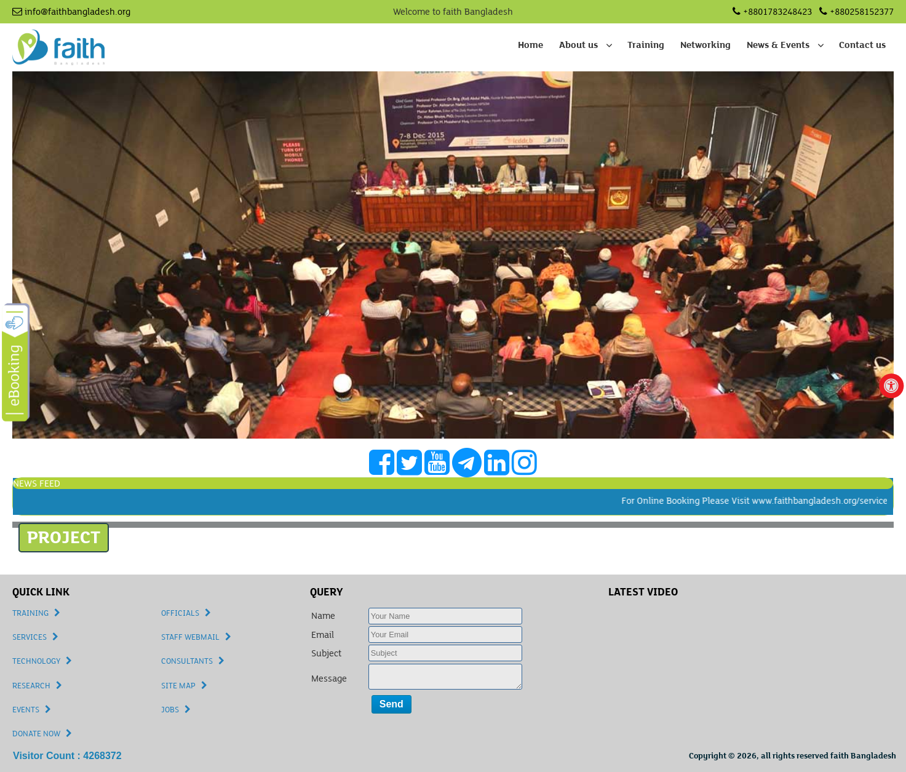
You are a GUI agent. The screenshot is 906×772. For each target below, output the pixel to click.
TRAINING (30, 613)
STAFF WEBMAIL (190, 637)
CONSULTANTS (187, 661)
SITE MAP (178, 686)
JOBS (170, 710)
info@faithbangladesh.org (71, 11)
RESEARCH (31, 686)
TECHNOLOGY (36, 661)
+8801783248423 (772, 11)
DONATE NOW (36, 734)
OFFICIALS (180, 613)
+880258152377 (856, 11)
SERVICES (29, 637)
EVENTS (25, 710)
